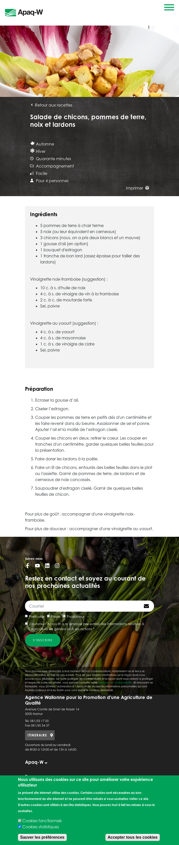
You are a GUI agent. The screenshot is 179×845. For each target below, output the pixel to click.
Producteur (75, 616)
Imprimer (137, 188)
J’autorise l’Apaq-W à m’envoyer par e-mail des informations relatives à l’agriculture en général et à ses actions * (86, 626)
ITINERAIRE (37, 735)
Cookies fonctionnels (42, 820)
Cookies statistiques (40, 826)
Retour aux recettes (51, 105)
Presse (55, 616)
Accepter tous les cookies (133, 837)
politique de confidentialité (115, 682)
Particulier (36, 616)
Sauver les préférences (42, 837)
